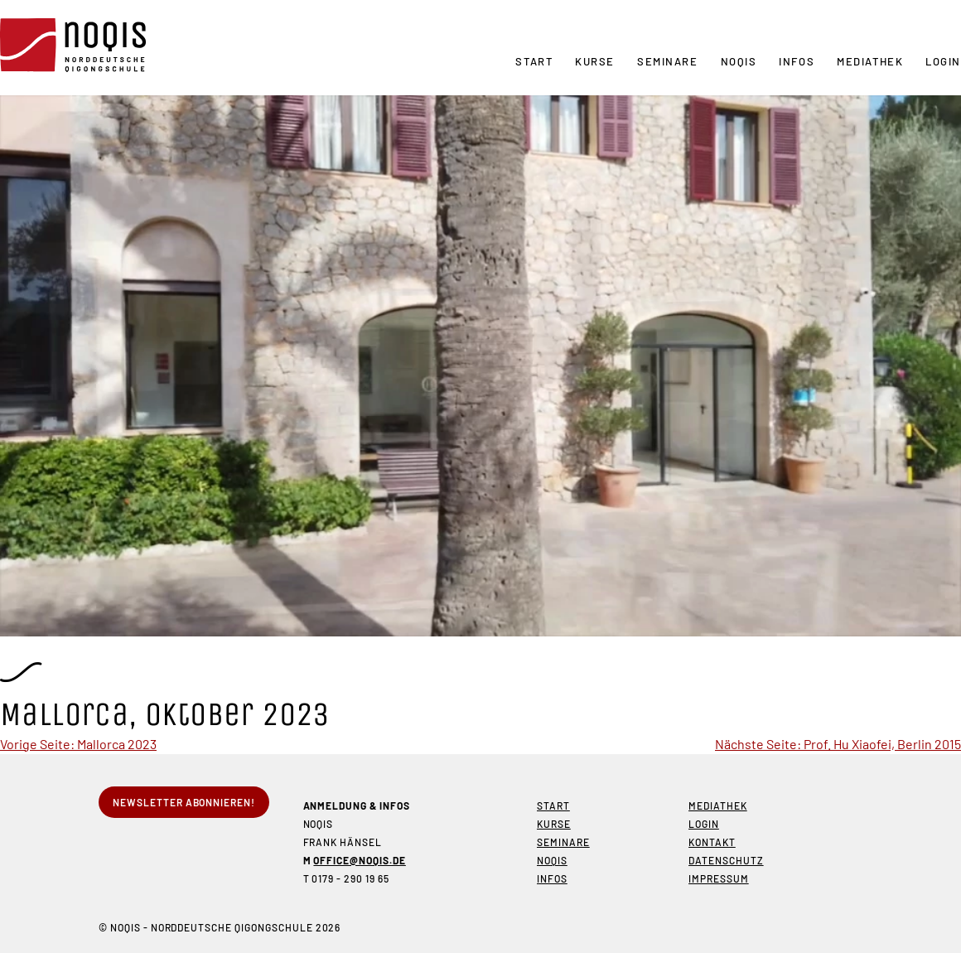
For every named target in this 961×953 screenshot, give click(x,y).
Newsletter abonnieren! (184, 802)
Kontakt (712, 842)
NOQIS (739, 61)
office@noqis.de (359, 860)
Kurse (595, 61)
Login (943, 61)
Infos (796, 61)
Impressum (718, 878)
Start (534, 61)
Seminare (667, 61)
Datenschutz (726, 860)
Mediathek (870, 61)
